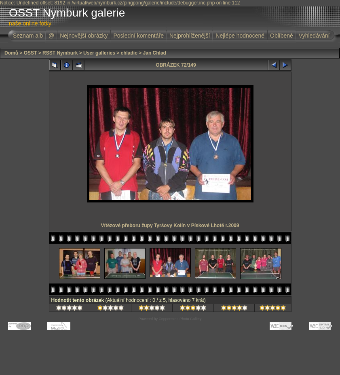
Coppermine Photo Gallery (179, 319)
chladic (129, 53)
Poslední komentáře (138, 35)
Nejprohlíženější (189, 35)
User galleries (99, 53)
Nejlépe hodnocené (239, 35)
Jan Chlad (154, 53)
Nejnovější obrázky (84, 35)
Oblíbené (281, 35)
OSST (30, 53)
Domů (11, 53)
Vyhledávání (314, 35)
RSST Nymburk (60, 53)
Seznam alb (28, 35)
